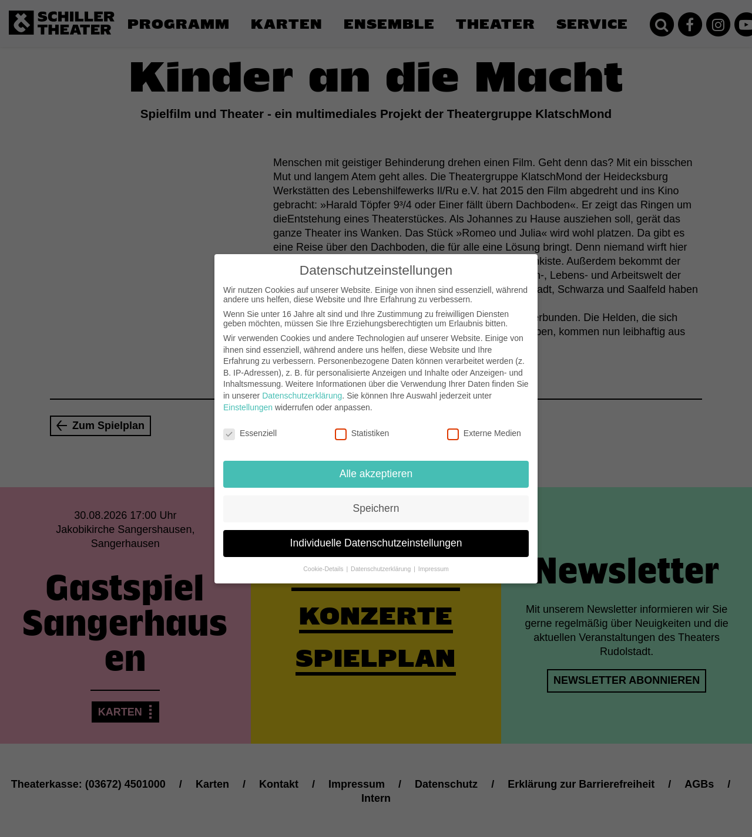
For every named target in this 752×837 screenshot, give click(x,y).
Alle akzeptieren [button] (376, 464)
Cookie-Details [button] (324, 559)
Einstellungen (248, 397)
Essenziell (250, 423)
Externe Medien (484, 423)
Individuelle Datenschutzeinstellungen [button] (376, 533)
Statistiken (362, 423)
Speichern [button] (376, 499)
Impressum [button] (433, 559)
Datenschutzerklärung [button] (381, 559)
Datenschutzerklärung (302, 386)
